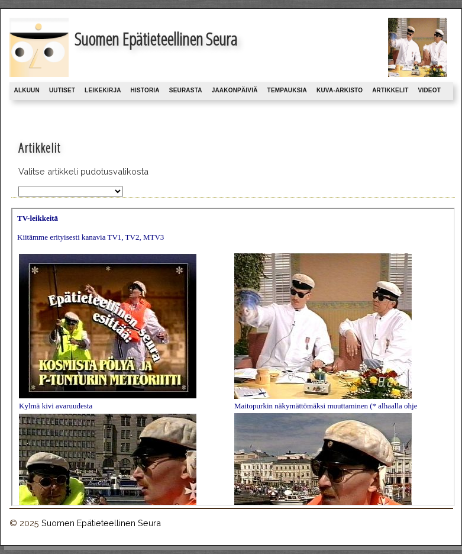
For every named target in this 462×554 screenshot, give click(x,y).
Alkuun (27, 90)
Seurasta (185, 90)
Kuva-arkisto (339, 90)
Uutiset (62, 90)
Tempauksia (287, 90)
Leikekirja (103, 90)
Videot (429, 90)
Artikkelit (390, 90)
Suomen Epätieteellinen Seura (101, 523)
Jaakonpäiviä (235, 90)
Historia (145, 90)
